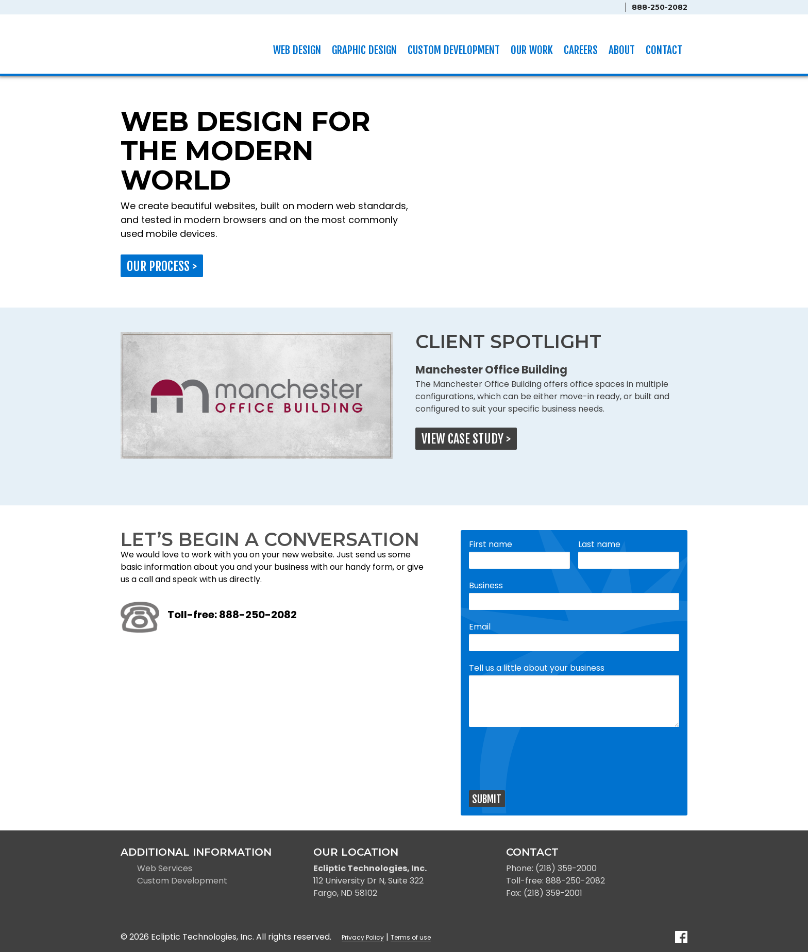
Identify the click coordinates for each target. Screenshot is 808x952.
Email (480, 627)
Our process (162, 266)
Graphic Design (364, 50)
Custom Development (454, 50)
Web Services (164, 868)
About (622, 50)
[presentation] (547, 758)
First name (490, 544)
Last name (599, 544)
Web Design (297, 50)
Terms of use (411, 937)
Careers (581, 50)
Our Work (532, 50)
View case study (466, 439)
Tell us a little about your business (536, 668)
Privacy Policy (363, 937)
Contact (664, 50)
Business (486, 585)
